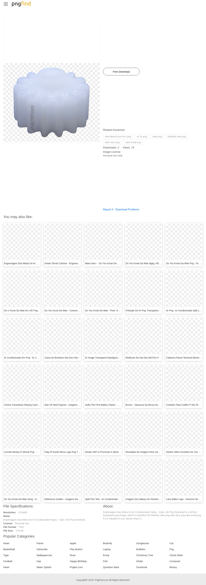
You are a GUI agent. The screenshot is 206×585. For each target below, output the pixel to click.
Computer (174, 561)
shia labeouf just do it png (118, 136)
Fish (105, 561)
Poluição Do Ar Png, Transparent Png (145, 310)
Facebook (141, 567)
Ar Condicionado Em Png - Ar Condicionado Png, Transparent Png (38, 357)
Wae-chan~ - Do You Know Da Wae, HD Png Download (113, 263)
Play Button (76, 549)
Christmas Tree (144, 555)
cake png (157, 136)
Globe (139, 561)
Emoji (106, 555)
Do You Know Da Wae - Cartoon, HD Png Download (71, 310)
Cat (171, 543)
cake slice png (112, 142)
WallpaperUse (44, 555)
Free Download (121, 71)
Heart (6, 543)
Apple (73, 543)
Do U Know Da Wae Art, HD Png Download (26, 310)
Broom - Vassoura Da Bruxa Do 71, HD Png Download (154, 405)
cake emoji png (133, 142)
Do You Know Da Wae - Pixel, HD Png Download (110, 310)
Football (7, 561)
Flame (39, 543)
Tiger (6, 555)
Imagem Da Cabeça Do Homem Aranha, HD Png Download (156, 499)
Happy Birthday (78, 561)
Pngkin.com (76, 567)
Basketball (9, 549)
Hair (38, 561)
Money (173, 567)
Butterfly (107, 543)
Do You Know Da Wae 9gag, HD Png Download (150, 263)
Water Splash (43, 567)
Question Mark (111, 567)
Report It (108, 209)
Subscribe (42, 549)
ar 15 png (142, 136)
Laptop (107, 549)
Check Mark (176, 555)
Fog (171, 549)
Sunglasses (142, 543)
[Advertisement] (51, 39)
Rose (73, 555)
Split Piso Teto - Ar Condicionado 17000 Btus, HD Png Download (118, 499)
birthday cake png (177, 136)
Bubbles (140, 549)
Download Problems (127, 209)
